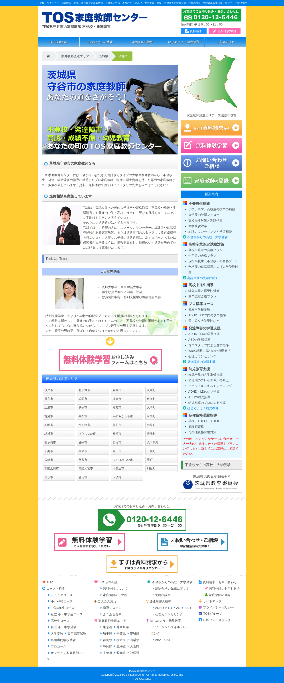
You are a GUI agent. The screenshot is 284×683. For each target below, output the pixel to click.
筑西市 (117, 390)
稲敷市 (117, 407)
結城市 (48, 433)
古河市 (48, 416)
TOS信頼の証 (58, 42)
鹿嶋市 (83, 442)
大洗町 (117, 477)
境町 (150, 459)
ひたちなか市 (87, 433)
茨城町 (151, 390)
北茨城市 (84, 390)
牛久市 (83, 416)
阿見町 (151, 425)
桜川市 (117, 425)
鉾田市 (117, 451)
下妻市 (48, 451)
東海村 (151, 398)
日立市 (48, 398)
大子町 (151, 407)
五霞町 (151, 451)
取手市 (83, 407)
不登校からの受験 (100, 42)
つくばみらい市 (123, 459)
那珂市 (83, 477)
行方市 (117, 442)
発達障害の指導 (142, 42)
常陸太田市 (51, 468)
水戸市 (48, 390)
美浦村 (151, 433)
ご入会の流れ (225, 42)
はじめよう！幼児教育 (183, 42)
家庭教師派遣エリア (75, 56)
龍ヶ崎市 (50, 442)
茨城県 (103, 56)
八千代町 (152, 442)
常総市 (48, 459)
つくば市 (84, 425)
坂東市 (117, 398)
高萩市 (48, 477)
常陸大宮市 (86, 468)
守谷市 (83, 459)
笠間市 (83, 398)
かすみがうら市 (123, 416)
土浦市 (48, 407)
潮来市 (83, 451)
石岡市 (48, 425)
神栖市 (117, 433)
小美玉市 (118, 468)
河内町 (151, 416)
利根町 (151, 468)
